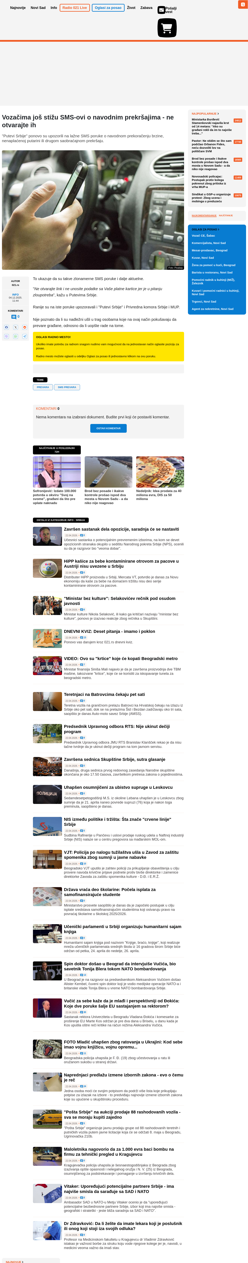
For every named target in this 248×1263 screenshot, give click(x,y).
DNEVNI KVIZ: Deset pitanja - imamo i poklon (109, 608)
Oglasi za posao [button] (108, 13)
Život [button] (131, 13)
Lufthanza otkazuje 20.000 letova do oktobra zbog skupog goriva (218, 138)
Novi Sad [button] (38, 13)
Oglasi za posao (205, 413)
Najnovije (200, 91)
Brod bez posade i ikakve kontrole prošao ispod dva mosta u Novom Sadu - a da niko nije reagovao (106, 474)
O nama (9, 1248)
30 (83, 990)
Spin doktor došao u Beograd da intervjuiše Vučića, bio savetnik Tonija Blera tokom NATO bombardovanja (120, 944)
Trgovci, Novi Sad (204, 485)
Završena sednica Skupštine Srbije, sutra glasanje (114, 736)
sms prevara (67, 364)
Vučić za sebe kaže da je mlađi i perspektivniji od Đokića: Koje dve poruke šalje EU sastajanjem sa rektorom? (121, 981)
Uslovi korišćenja (80, 1248)
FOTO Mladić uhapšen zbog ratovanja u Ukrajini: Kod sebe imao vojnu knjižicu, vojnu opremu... (123, 1022)
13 (83, 615)
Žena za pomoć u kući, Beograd (213, 448)
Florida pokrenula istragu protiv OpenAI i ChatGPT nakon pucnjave (217, 111)
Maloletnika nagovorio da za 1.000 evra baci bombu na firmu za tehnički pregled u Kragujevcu (119, 1129)
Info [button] (54, 13)
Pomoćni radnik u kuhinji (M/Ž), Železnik (213, 465)
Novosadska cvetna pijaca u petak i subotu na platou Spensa (218, 181)
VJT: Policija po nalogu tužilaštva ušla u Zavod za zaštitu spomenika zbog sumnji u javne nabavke (121, 832)
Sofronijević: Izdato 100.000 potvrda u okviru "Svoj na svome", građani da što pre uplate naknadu (54, 474)
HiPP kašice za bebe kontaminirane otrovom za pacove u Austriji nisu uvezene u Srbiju (121, 541)
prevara (43, 364)
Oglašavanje (27, 1248)
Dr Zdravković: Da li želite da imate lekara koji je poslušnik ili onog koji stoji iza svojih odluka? (123, 1204)
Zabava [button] (146, 13)
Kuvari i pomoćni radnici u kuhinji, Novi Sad (215, 476)
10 (83, 841)
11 (83, 1030)
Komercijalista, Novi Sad (209, 426)
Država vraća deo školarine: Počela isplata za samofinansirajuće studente (110, 869)
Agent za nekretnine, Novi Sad (212, 492)
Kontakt (44, 1248)
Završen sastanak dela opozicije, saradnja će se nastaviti (121, 506)
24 (83, 1063)
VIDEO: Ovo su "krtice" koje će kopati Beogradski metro (121, 636)
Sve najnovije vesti (226, 189)
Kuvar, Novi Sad (203, 441)
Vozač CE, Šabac (203, 419)
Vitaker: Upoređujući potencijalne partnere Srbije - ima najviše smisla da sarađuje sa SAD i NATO (119, 1166)
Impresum (59, 1248)
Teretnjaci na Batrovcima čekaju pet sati (104, 672)
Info (15, 272)
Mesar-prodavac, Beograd (209, 434)
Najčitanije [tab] (226, 303)
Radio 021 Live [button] (75, 13)
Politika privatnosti (107, 1248)
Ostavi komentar (108, 405)
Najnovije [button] (18, 13)
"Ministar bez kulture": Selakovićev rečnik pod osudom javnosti (218, 168)
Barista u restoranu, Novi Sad (212, 456)
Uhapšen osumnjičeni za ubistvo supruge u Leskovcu (118, 764)
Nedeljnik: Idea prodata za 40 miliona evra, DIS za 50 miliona (158, 472)
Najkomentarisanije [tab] (204, 303)
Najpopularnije (205, 201)
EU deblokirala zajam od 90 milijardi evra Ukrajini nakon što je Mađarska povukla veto (218, 125)
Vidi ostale (233, 400)
